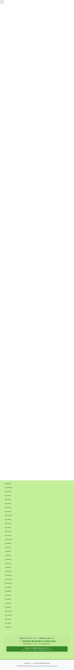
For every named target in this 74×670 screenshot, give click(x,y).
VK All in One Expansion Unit (49, 666)
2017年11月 (8, 611)
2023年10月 (8, 487)
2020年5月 (8, 555)
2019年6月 (8, 599)
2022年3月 (8, 503)
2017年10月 (8, 615)
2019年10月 (8, 583)
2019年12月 (8, 575)
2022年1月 (8, 511)
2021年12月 (8, 515)
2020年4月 (8, 559)
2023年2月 (8, 491)
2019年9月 (8, 587)
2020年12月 (8, 539)
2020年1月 (8, 571)
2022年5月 (8, 495)
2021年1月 (8, 535)
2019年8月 (8, 591)
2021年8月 (8, 519)
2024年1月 (8, 484)
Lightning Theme (36, 666)
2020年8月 (8, 543)
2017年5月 (8, 619)
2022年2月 (8, 507)
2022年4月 (8, 499)
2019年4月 (8, 607)
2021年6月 (8, 527)
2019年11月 (8, 579)
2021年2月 (8, 531)
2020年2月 (8, 567)
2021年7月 (8, 523)
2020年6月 (8, 551)
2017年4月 (8, 623)
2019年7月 (8, 595)
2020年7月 (8, 547)
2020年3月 (8, 563)
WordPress (26, 666)
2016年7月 (8, 627)
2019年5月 (8, 603)
